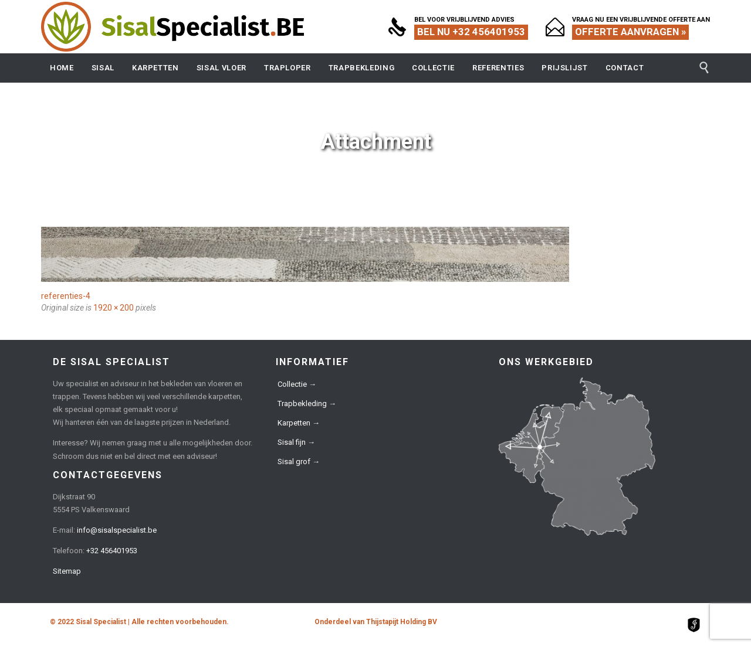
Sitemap (67, 571)
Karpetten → (299, 422)
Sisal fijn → (296, 442)
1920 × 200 (113, 307)
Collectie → (297, 384)
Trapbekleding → (307, 403)
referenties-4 (65, 296)
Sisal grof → (299, 461)
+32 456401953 (111, 550)
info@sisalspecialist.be (117, 530)
